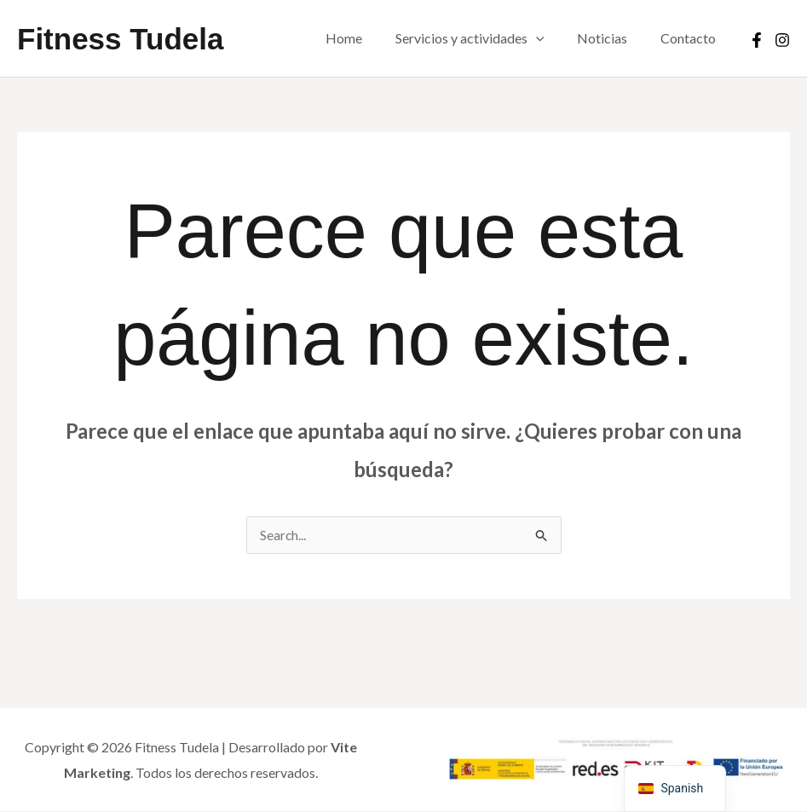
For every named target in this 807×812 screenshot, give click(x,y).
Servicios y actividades (483, 38)
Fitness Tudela (120, 38)
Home (363, 38)
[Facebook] (756, 40)
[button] (549, 38)
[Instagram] (782, 40)
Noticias (610, 38)
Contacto (690, 38)
